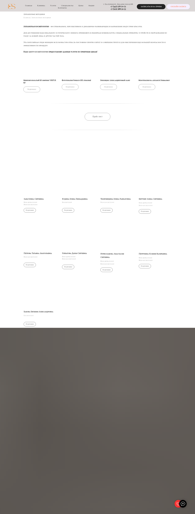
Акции (91, 5)
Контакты (62, 8)
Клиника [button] (41, 5)
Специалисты (67, 5)
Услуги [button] (53, 5)
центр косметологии (38, 51)
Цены (80, 5)
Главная (28, 5)
